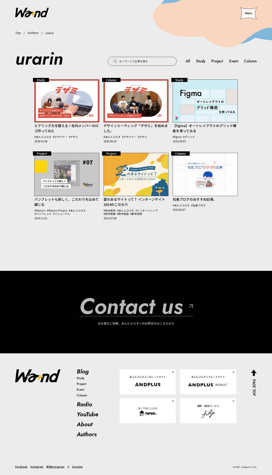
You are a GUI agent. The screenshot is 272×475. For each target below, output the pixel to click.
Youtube (77, 467)
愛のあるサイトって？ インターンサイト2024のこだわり (134, 202)
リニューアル (62, 214)
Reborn (40, 210)
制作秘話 (123, 214)
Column (250, 61)
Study (200, 61)
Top (18, 33)
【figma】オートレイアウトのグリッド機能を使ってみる (204, 128)
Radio (84, 404)
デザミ (74, 137)
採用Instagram (55, 467)
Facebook (21, 467)
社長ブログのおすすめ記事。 (195, 199)
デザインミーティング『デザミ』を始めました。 (136, 128)
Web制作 (110, 210)
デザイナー (60, 137)
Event (233, 61)
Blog (83, 371)
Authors (33, 33)
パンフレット (44, 214)
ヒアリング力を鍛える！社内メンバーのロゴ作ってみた (66, 128)
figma (178, 137)
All (187, 61)
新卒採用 (137, 214)
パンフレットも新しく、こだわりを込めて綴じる (66, 202)
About (84, 424)
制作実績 (110, 214)
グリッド (190, 137)
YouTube (87, 414)
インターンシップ (147, 210)
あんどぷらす (43, 137)
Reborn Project (57, 210)
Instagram (36, 467)
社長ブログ (199, 205)
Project (217, 61)
